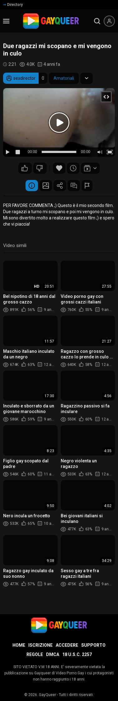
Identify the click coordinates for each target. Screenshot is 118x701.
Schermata (46, 185)
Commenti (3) (74, 185)
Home (18, 645)
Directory (13, 4)
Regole (34, 654)
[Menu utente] (109, 21)
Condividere (60, 185)
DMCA (52, 654)
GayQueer (47, 695)
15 (24, 168)
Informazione (32, 185)
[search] (97, 21)
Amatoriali (64, 78)
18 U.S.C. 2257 (77, 654)
